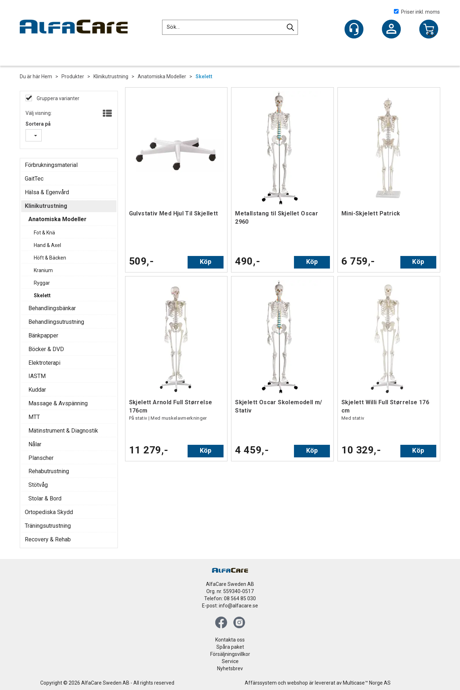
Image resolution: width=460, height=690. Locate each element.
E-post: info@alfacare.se (230, 606)
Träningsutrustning (48, 525)
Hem (46, 76)
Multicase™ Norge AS (367, 683)
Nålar (34, 444)
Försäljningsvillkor (230, 654)
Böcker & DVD (46, 349)
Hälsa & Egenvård (47, 192)
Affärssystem (261, 683)
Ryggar (42, 283)
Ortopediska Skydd (49, 512)
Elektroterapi (44, 362)
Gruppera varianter (57, 98)
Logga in (391, 29)
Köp (206, 261)
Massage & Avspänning (58, 403)
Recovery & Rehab (48, 539)
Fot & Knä (44, 233)
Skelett (204, 76)
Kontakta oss (230, 640)
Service (230, 661)
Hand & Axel (47, 245)
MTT (34, 417)
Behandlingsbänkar (52, 308)
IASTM (37, 376)
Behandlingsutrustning (56, 321)
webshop (297, 683)
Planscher (41, 457)
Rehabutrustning (48, 471)
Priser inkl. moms (417, 12)
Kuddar (37, 389)
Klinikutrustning (110, 76)
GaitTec (34, 178)
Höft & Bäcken (50, 258)
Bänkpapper (43, 335)
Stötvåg (38, 484)
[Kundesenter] (354, 29)
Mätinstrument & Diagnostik (63, 430)
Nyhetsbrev (230, 668)
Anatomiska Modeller (162, 76)
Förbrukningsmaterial (51, 165)
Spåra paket (230, 647)
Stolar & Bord (44, 498)
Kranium (43, 270)
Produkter (72, 76)
